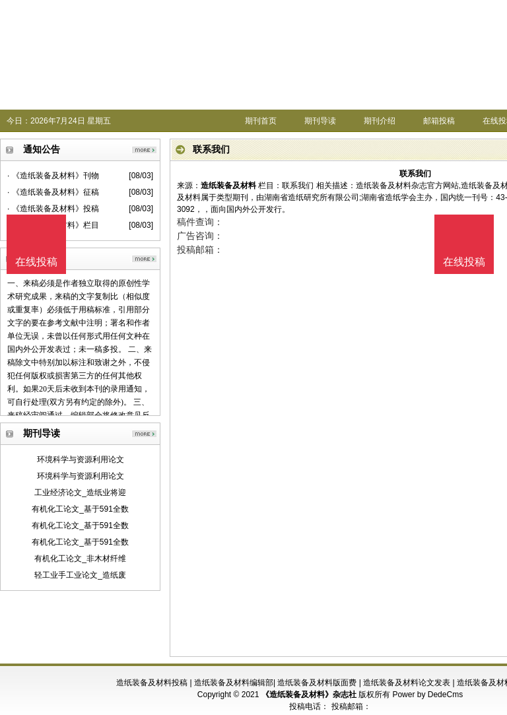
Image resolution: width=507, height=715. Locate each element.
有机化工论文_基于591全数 (80, 509)
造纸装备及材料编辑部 (233, 682)
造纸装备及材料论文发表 (406, 682)
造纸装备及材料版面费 (316, 682)
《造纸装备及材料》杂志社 (308, 694)
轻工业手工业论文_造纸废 (80, 575)
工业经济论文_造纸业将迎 (80, 492)
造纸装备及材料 (228, 185)
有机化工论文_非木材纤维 (80, 558)
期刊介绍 (379, 120)
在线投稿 (464, 261)
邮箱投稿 (439, 120)
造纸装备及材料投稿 (151, 682)
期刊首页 (261, 120)
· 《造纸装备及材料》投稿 (53, 208)
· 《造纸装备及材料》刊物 (53, 175)
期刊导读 (320, 120)
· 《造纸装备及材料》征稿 (53, 192)
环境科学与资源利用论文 (80, 459)
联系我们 (298, 185)
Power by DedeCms (427, 694)
